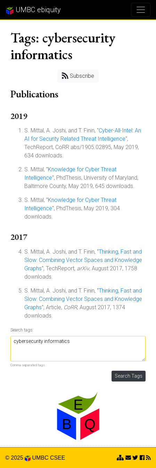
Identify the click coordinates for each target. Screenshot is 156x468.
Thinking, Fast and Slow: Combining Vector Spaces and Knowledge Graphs (83, 260)
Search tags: (22, 329)
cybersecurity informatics (78, 348)
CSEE (57, 458)
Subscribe (78, 75)
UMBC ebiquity (33, 10)
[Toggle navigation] (140, 10)
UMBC (40, 458)
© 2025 (18, 458)
